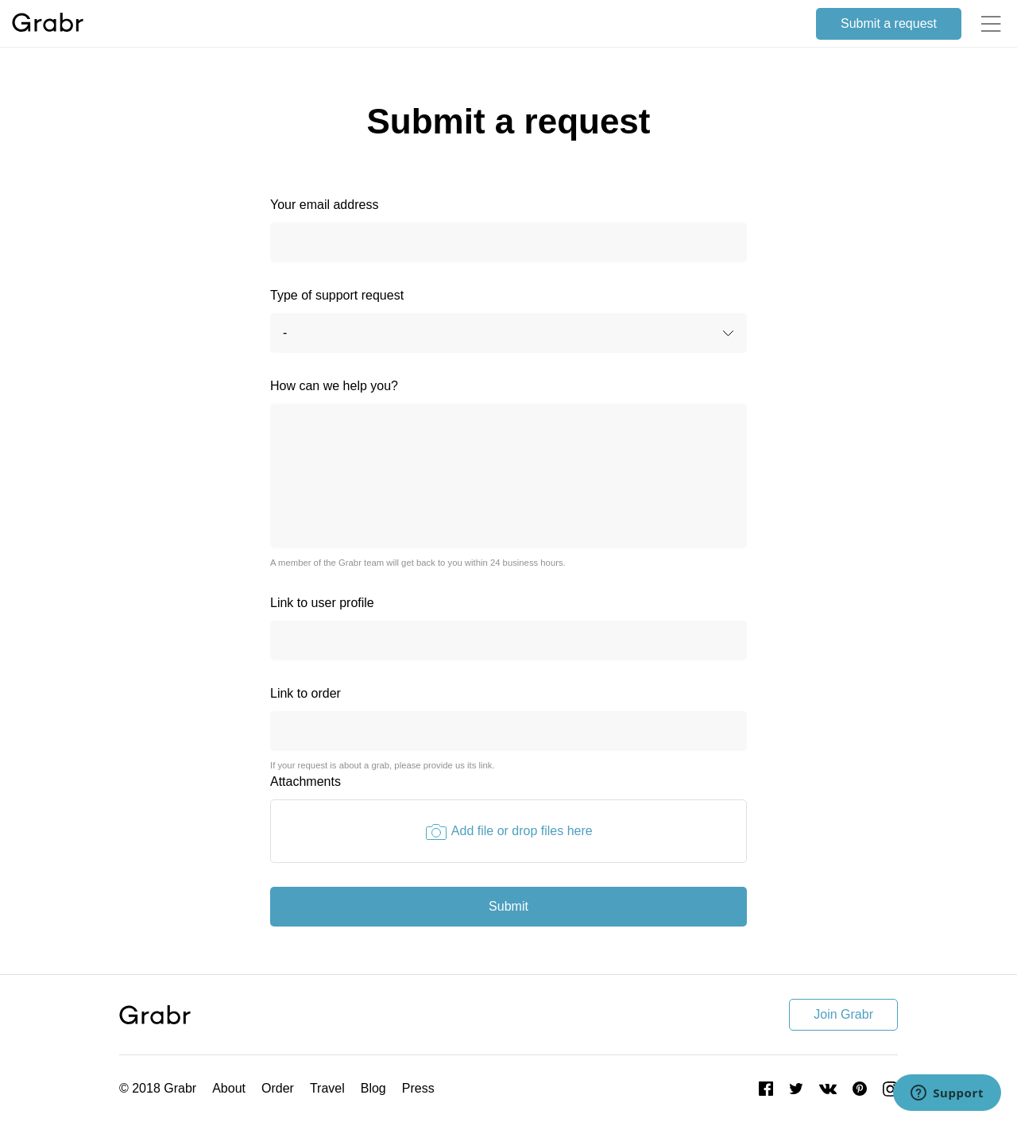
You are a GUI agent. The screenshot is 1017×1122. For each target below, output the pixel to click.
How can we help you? (334, 386)
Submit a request (889, 23)
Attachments (305, 781)
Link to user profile (322, 602)
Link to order (305, 693)
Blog (373, 1088)
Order (277, 1088)
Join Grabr (843, 1014)
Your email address (324, 204)
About (229, 1088)
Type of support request (337, 295)
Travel (327, 1088)
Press (418, 1088)
